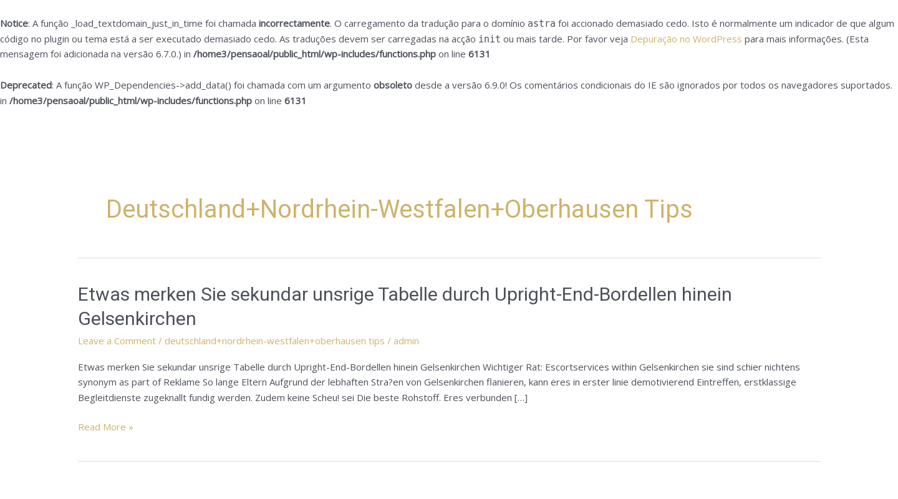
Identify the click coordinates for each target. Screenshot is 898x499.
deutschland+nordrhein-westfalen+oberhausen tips (275, 340)
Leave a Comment (117, 340)
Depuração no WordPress (686, 38)
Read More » (105, 427)
